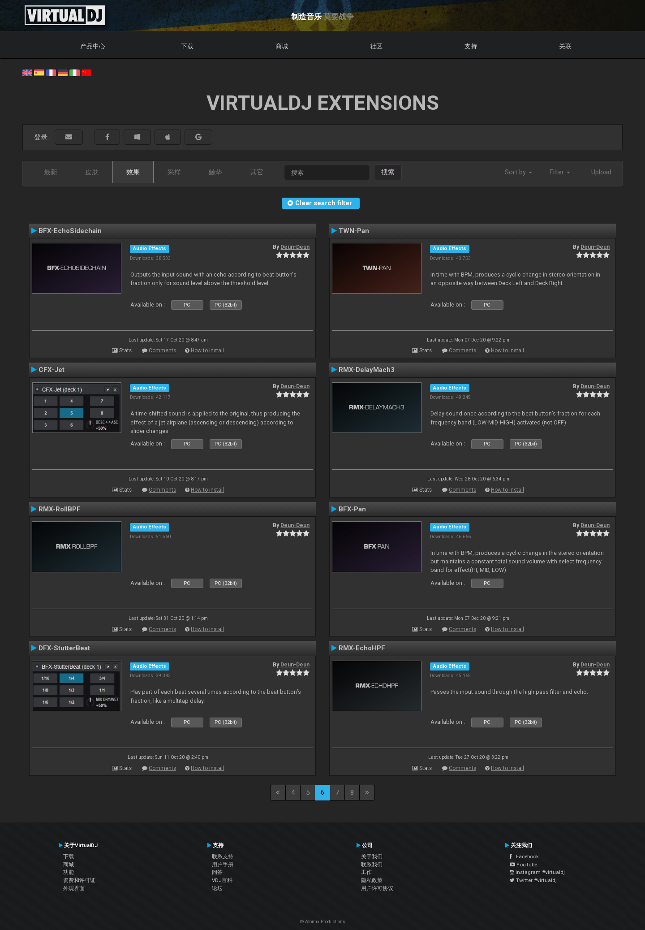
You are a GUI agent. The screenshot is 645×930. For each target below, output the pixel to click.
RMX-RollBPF (60, 509)
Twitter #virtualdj (533, 880)
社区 (376, 46)
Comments (162, 350)
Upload (601, 172)
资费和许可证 (79, 880)
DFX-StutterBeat (64, 648)
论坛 (217, 888)
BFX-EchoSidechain (70, 231)
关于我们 (372, 856)
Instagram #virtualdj (537, 872)
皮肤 (92, 172)
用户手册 (222, 864)
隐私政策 (372, 880)
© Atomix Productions (322, 922)
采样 (174, 172)
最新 (50, 172)
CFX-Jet (51, 370)
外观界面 (74, 888)
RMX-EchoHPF (362, 648)
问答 (217, 872)
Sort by (518, 172)
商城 (281, 46)
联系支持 (222, 856)
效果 (133, 172)
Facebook (524, 856)
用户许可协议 (377, 888)
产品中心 (92, 46)
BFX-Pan (352, 509)
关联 (565, 46)
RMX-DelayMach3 (367, 370)
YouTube (523, 864)
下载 (187, 46)
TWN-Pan (354, 231)
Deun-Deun (295, 247)
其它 (256, 172)
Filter (560, 172)
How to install (207, 350)
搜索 (388, 172)
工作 (366, 872)
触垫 (215, 172)
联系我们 (372, 864)
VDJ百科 (222, 880)
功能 (68, 872)
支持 (470, 46)
